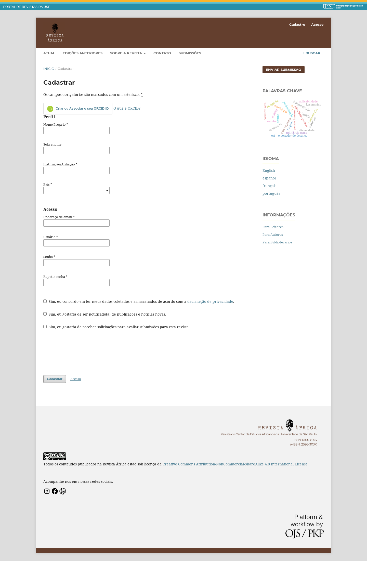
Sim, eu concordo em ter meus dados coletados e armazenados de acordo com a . (138, 301)
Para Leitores (273, 227)
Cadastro (297, 24)
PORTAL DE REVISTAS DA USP (26, 7)
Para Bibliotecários (277, 242)
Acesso (317, 24)
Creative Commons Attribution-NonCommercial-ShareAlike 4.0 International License (235, 464)
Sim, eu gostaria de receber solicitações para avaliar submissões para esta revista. (116, 326)
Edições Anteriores (82, 53)
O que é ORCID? (126, 108)
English (269, 170)
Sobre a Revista (126, 53)
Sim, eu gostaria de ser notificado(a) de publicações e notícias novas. (104, 314)
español (269, 178)
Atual (49, 53)
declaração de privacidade (210, 301)
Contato (162, 53)
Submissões (190, 53)
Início (48, 69)
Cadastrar (54, 379)
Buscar (311, 53)
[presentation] (82, 352)
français (269, 185)
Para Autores (273, 234)
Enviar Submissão (283, 70)
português (271, 193)
